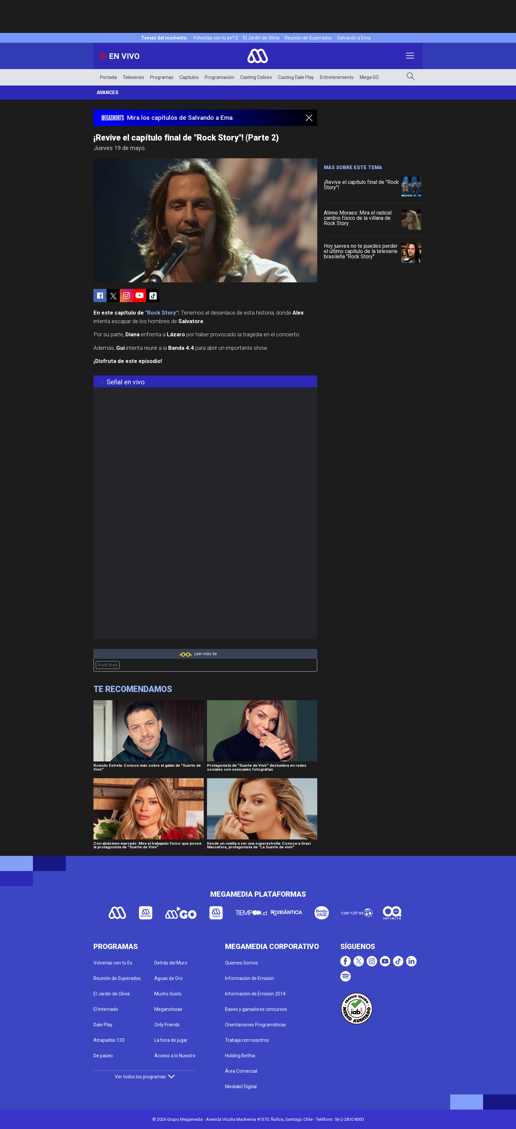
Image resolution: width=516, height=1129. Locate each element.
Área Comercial (241, 1071)
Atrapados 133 (108, 1040)
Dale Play (103, 1024)
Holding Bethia (240, 1055)
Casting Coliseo (256, 77)
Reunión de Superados (308, 37)
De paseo (103, 1055)
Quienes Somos (241, 962)
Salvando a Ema (354, 37)
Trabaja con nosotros (247, 1040)
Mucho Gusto (168, 993)
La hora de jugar (171, 1040)
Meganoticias (168, 1009)
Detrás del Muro (170, 962)
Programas (161, 77)
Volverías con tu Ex (112, 962)
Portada (108, 77)
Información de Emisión (249, 978)
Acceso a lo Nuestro (174, 1055)
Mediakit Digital (241, 1086)
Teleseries (133, 77)
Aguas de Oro (168, 978)
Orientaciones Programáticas (255, 1024)
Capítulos (189, 77)
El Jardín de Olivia (261, 37)
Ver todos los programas (145, 1076)
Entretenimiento (337, 77)
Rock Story (107, 665)
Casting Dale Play (296, 77)
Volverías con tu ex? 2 (215, 37)
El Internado (105, 1009)
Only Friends (167, 1024)
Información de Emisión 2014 (255, 993)
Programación (219, 77)
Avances (107, 92)
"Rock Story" (161, 312)
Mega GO (369, 77)
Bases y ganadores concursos (256, 1009)
